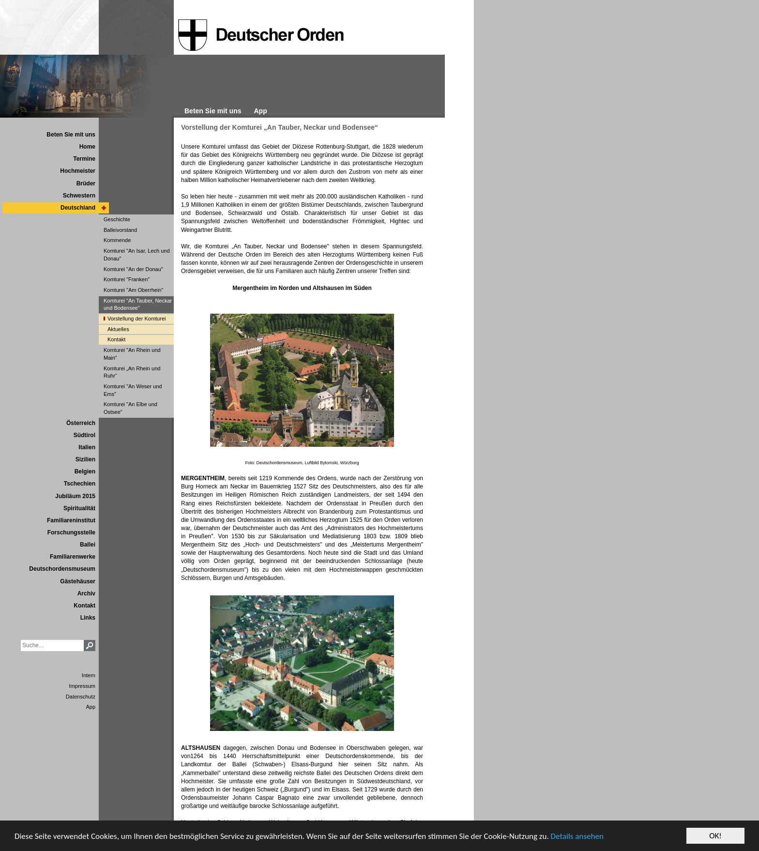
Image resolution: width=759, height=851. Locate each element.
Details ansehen (577, 837)
